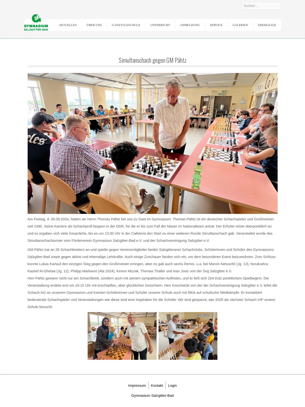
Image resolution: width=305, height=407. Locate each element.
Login (172, 385)
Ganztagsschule (126, 25)
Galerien (240, 25)
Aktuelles (68, 25)
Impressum (137, 385)
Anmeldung (190, 25)
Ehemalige (267, 25)
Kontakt (157, 385)
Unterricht (160, 25)
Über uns (94, 25)
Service (216, 25)
